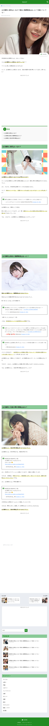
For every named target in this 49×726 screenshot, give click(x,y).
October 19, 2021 (25, 334)
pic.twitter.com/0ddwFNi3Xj (17, 464)
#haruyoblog (8, 464)
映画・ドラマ (6, 707)
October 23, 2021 (20, 346)
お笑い (4, 681)
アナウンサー (6, 704)
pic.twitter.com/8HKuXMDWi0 (31, 309)
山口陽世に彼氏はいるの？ (10, 133)
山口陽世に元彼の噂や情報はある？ (12, 138)
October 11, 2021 (20, 466)
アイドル (5, 679)
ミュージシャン (7, 690)
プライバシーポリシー (27, 722)
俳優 (4, 699)
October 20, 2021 (37, 202)
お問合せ (19, 722)
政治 (4, 702)
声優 (4, 684)
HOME (24, 720)
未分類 (4, 710)
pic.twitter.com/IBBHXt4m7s (34, 331)
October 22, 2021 (24, 312)
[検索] (26, 630)
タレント (5, 696)
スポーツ (5, 687)
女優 (4, 693)
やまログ (24, 2)
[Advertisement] (24, 90)
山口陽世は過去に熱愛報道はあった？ (13, 135)
